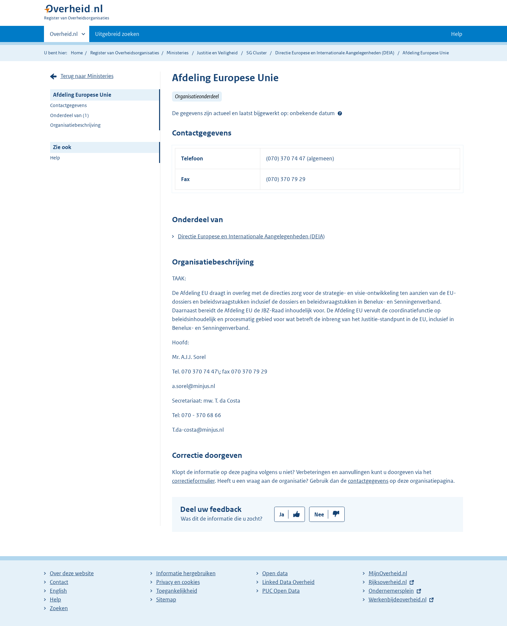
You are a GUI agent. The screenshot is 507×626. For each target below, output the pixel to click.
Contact (59, 582)
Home (77, 53)
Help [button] (456, 34)
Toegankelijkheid (176, 590)
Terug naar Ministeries (86, 76)
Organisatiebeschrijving (75, 125)
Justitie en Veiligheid (218, 53)
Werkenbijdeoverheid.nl (397, 599)
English (58, 590)
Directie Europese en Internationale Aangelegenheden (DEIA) (335, 53)
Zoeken (59, 608)
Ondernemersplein (391, 590)
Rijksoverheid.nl (388, 582)
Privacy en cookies (178, 582)
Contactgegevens (68, 105)
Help (55, 158)
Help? (340, 113)
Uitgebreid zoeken (117, 34)
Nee (319, 514)
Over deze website (72, 573)
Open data (275, 573)
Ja (281, 514)
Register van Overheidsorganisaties (124, 53)
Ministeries (178, 53)
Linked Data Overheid (288, 582)
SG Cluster (257, 53)
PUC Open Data (281, 590)
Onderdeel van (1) (69, 115)
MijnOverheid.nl (388, 573)
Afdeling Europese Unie (82, 94)
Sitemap (166, 599)
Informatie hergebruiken (186, 573)
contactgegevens (368, 480)
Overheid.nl (64, 36)
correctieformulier (193, 480)
